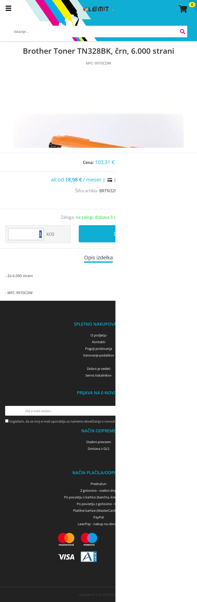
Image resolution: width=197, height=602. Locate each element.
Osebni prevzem (98, 442)
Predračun (98, 483)
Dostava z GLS (98, 448)
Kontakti (98, 342)
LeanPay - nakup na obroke (99, 524)
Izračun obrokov (130, 180)
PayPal (98, 517)
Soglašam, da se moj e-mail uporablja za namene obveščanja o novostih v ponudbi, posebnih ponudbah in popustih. (97, 421)
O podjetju (99, 335)
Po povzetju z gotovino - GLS (98, 503)
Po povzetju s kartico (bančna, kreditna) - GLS (98, 497)
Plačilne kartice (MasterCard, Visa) (98, 510)
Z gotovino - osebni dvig (98, 490)
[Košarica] (182, 9)
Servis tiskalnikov (98, 375)
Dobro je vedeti (98, 368)
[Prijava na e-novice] (187, 411)
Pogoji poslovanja (98, 348)
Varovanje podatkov (98, 355)
